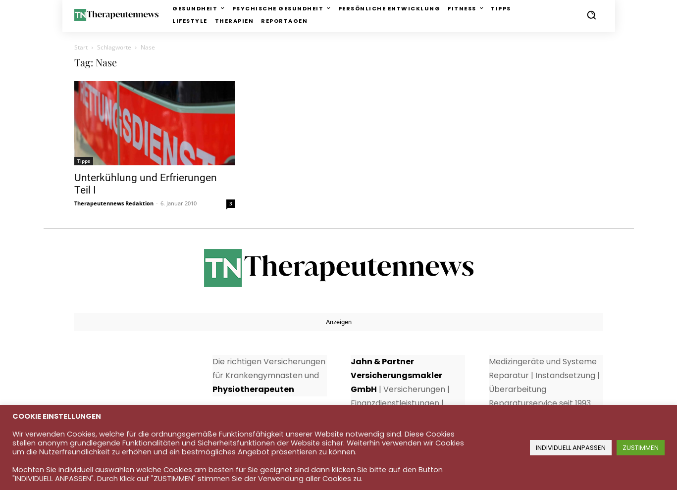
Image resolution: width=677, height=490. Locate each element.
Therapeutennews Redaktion (114, 203)
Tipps (83, 160)
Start (81, 47)
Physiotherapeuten (253, 389)
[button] (591, 15)
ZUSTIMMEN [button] (641, 447)
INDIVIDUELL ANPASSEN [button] (571, 447)
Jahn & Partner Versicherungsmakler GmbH (396, 375)
